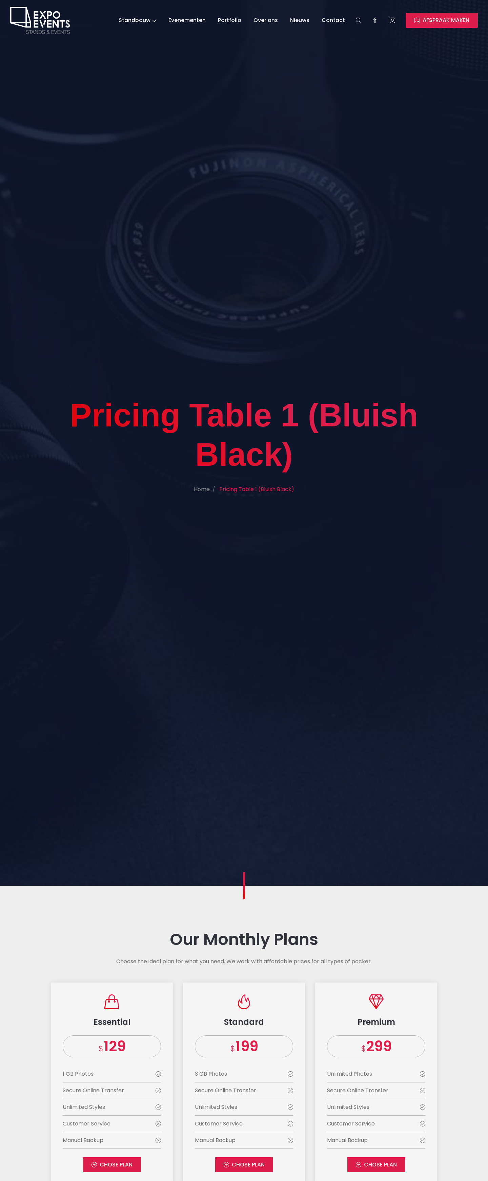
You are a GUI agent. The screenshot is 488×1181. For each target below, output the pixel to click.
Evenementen (187, 20)
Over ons (265, 20)
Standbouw (137, 20)
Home (202, 489)
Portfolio (229, 20)
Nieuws (299, 20)
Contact (333, 20)
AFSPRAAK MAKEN (441, 20)
